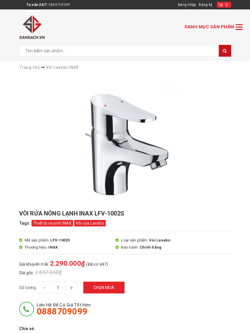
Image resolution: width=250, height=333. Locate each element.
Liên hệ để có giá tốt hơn (64, 309)
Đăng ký (205, 5)
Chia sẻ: (27, 328)
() (227, 5)
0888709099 (59, 5)
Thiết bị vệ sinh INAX (52, 223)
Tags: (25, 223)
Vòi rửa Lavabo (90, 223)
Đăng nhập (187, 5)
